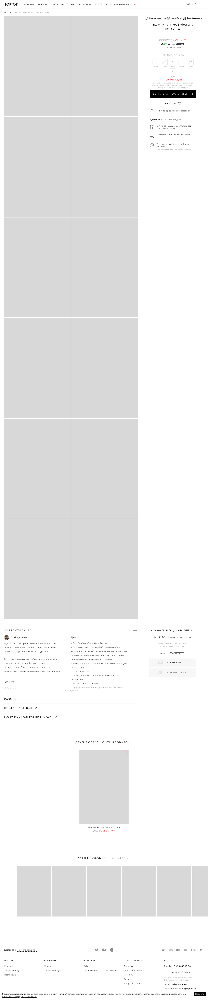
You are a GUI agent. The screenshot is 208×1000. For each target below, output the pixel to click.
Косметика (85, 4)
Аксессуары (68, 4)
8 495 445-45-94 (182, 966)
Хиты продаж (121, 4)
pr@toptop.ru (189, 988)
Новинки (29, 4)
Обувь (54, 4)
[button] (70, 630)
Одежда (42, 4)
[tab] (104, 744)
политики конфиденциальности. (19, 996)
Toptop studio (102, 4)
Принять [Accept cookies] (199, 994)
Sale (135, 4)
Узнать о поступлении (173, 94)
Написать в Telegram (180, 972)
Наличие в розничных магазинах (173, 110)
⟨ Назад (7, 12)
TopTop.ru (11, 4)
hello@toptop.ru (180, 984)
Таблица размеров (173, 55)
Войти (189, 4)
